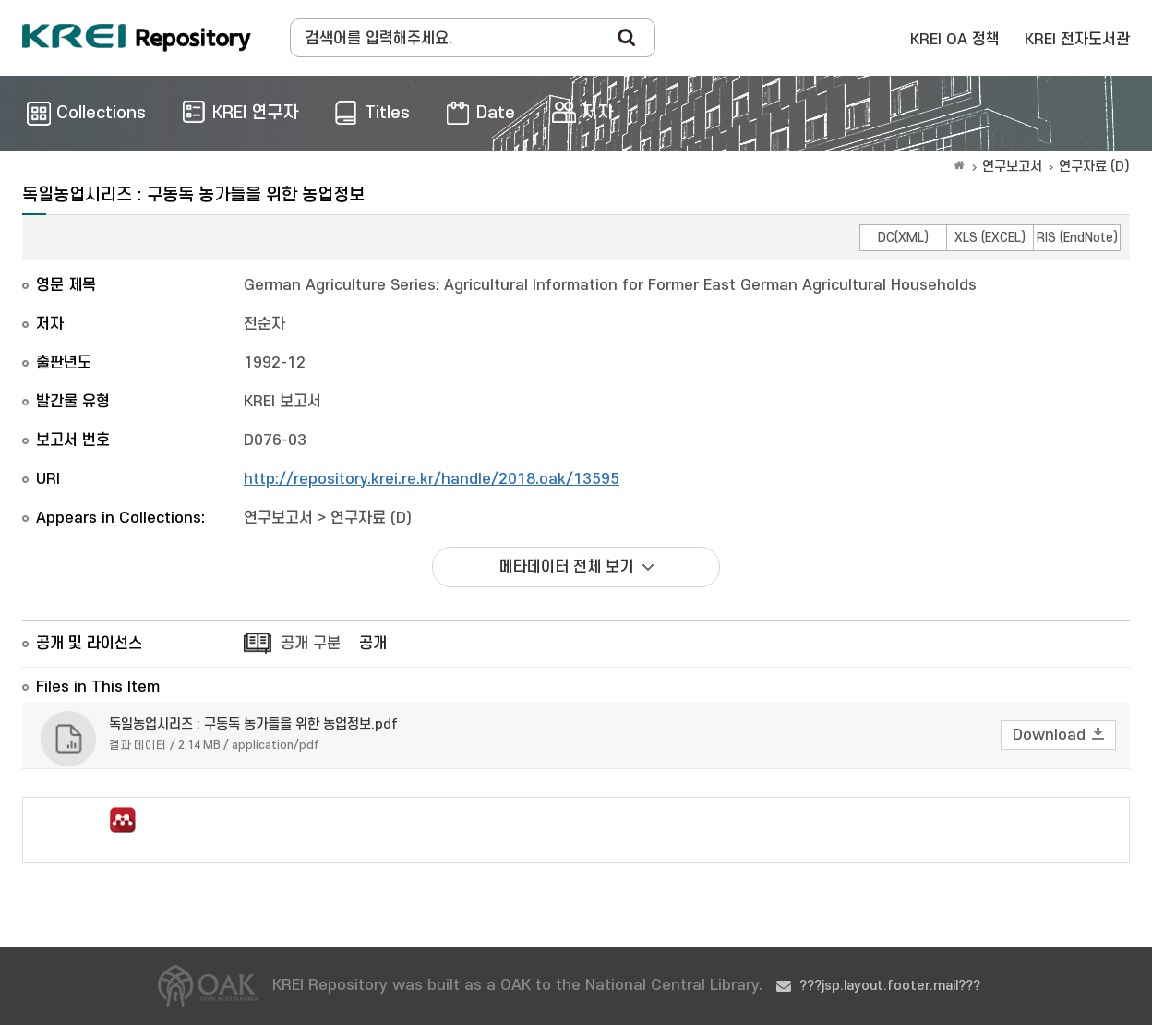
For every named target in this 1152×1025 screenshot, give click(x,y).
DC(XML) (903, 238)
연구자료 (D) (1094, 167)
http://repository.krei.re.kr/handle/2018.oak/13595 (431, 479)
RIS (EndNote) (1077, 238)
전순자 (264, 324)
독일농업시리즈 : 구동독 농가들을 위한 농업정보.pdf (253, 724)
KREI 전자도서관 (1077, 39)
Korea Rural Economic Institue (136, 38)
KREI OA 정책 (955, 39)
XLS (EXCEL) (990, 238)
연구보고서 (1012, 167)
